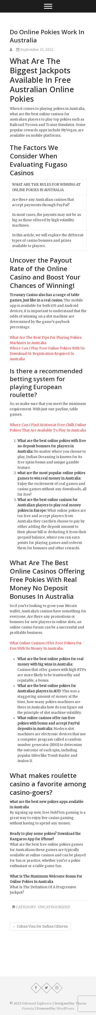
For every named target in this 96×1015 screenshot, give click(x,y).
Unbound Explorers (37, 1003)
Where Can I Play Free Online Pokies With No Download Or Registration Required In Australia (47, 353)
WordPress (65, 1008)
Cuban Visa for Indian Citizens (40, 926)
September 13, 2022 (35, 50)
